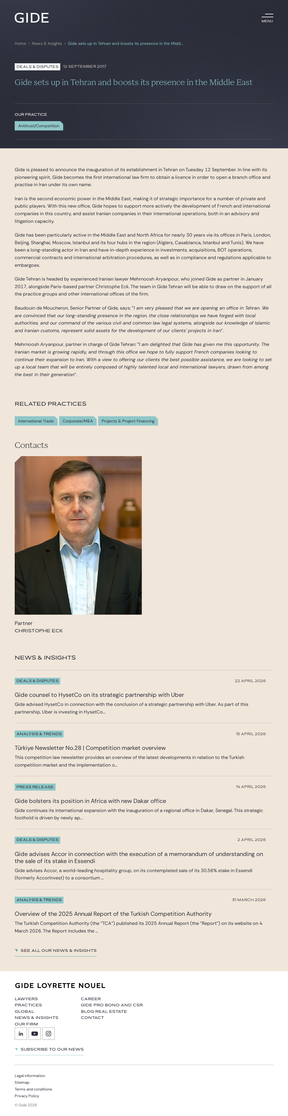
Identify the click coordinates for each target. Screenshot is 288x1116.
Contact (92, 1018)
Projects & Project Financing (128, 421)
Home (20, 43)
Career (91, 999)
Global (24, 1012)
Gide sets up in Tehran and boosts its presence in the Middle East (125, 43)
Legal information (30, 1075)
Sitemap (22, 1082)
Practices (28, 1005)
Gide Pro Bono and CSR (112, 1005)
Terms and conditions (33, 1089)
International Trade (36, 421)
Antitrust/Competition (38, 125)
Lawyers (26, 999)
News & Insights (47, 43)
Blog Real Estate (104, 1012)
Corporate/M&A (78, 421)
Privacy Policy (27, 1095)
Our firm (26, 1024)
